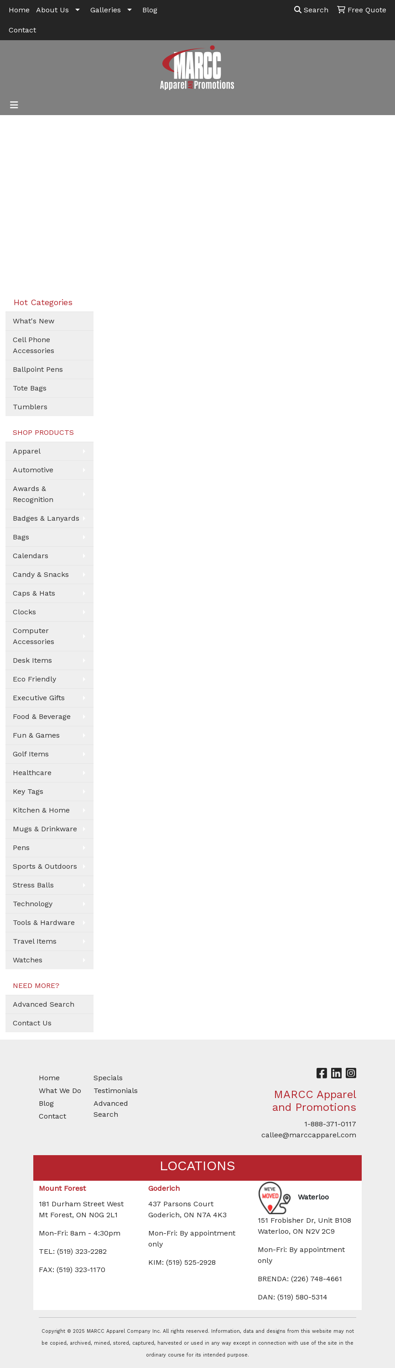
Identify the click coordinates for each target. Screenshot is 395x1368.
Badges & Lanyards (46, 518)
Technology (32, 903)
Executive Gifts (39, 697)
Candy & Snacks (41, 574)
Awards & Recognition (33, 494)
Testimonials (115, 1090)
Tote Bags (30, 388)
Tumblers (30, 406)
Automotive (33, 469)
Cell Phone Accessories (33, 345)
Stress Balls (33, 885)
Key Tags (28, 791)
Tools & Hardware (44, 922)
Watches (27, 960)
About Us (52, 9)
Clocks (24, 611)
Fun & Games (36, 735)
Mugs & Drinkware (45, 828)
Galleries (105, 9)
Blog (149, 9)
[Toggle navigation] (14, 105)
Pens (21, 847)
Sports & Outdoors (45, 866)
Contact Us (32, 1023)
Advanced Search (43, 1004)
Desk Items (32, 660)
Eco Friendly (34, 679)
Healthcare (32, 772)
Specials (108, 1077)
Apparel (27, 451)
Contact (22, 30)
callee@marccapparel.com (308, 1134)
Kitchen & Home (41, 810)
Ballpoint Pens (38, 369)
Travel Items (35, 941)
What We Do (60, 1090)
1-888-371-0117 (330, 1124)
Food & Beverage (42, 716)
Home (19, 9)
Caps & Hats (34, 593)
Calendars (30, 555)
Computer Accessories (33, 636)
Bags (21, 537)
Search (311, 9)
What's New (33, 321)
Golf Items (31, 754)
